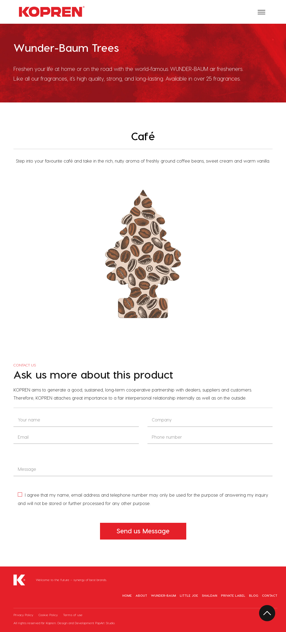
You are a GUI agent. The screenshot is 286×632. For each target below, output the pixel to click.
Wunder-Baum (163, 595)
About (141, 595)
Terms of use (72, 615)
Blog (253, 595)
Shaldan (209, 595)
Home (127, 595)
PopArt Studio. (105, 623)
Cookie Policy (49, 615)
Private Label (233, 595)
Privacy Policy (23, 615)
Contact (269, 595)
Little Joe (189, 595)
